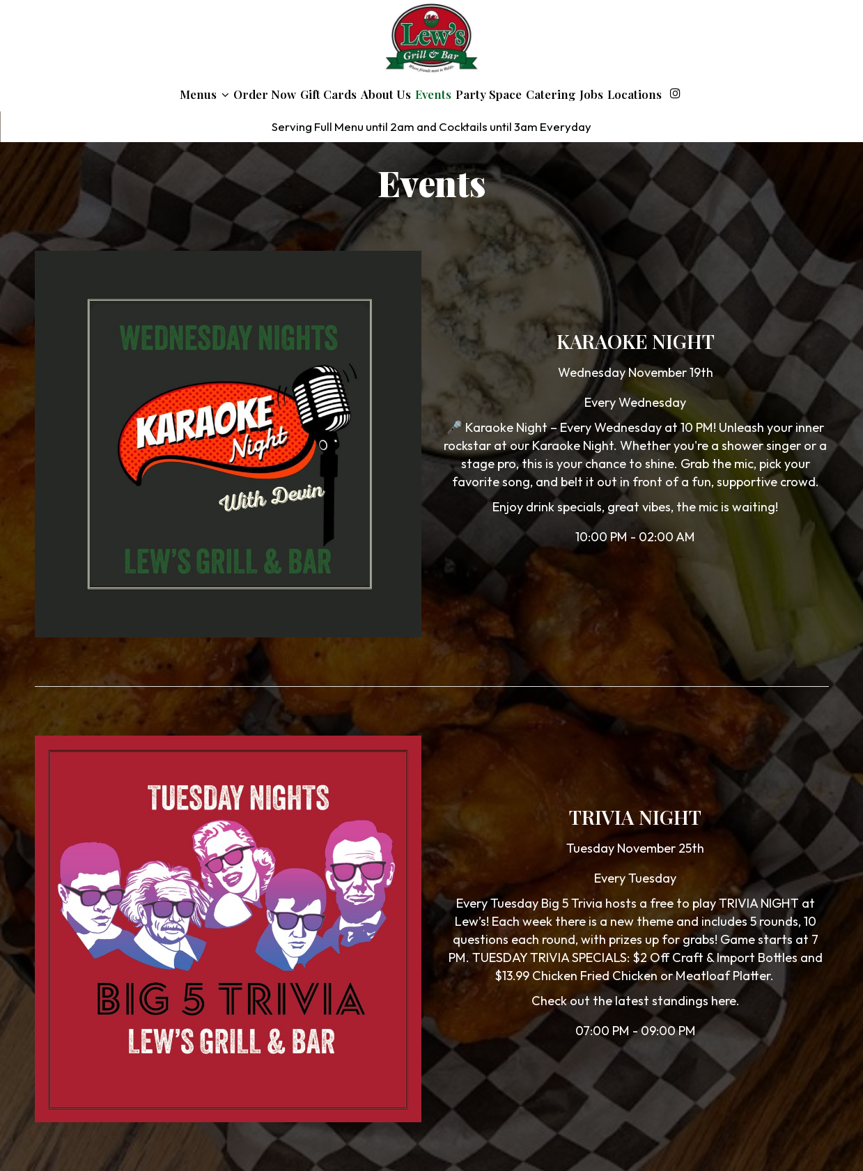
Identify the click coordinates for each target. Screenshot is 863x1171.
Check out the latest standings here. (635, 1001)
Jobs (591, 94)
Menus (204, 94)
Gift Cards (328, 94)
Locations (634, 94)
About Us (386, 94)
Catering (550, 94)
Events (433, 94)
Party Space (489, 94)
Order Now (264, 94)
